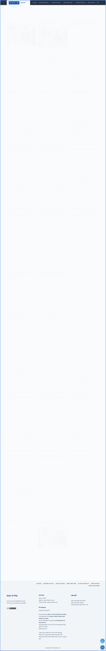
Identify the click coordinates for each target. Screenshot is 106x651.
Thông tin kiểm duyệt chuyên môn (48, 602)
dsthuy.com (58, 648)
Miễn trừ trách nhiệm (94, 585)
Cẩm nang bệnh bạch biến (78, 600)
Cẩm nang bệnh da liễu (77, 602)
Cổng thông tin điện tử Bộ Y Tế (79, 604)
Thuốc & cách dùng (57, 3)
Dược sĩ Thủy (42, 598)
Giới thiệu (35, 2)
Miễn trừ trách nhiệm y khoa (46, 600)
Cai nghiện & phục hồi (44, 3)
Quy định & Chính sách (80, 2)
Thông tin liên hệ (91, 2)
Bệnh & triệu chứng (69, 3)
